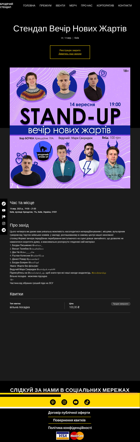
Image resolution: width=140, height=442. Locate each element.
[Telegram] (4, 230)
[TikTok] (4, 204)
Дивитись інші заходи (70, 53)
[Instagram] (4, 223)
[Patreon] (4, 217)
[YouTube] (4, 210)
